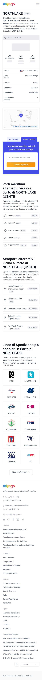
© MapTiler (16, 126)
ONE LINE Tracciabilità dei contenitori (18, 658)
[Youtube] (23, 519)
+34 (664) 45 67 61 (12, 509)
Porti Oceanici (8, 558)
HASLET (11, 223)
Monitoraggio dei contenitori (14, 529)
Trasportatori (8, 561)
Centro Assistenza (10, 599)
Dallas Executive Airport (14, 317)
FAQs (5, 595)
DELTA (10, 238)
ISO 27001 (7, 628)
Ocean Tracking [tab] (29, 139)
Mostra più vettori (21, 472)
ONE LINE (31, 413)
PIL (30, 461)
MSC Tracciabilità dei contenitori (16, 638)
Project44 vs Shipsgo (11, 587)
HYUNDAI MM (30, 429)
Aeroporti (6, 569)
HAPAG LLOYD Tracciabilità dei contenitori (20, 650)
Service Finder (8, 533)
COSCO (11, 413)
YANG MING (11, 445)
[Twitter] (8, 519)
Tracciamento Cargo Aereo (14, 537)
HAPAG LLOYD (31, 397)
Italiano (30, 664)
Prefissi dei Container (11, 565)
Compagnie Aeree (10, 573)
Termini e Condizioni (11, 613)
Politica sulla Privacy (11, 617)
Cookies (6, 624)
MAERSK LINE (30, 381)
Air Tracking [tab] (13, 139)
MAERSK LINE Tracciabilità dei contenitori (20, 642)
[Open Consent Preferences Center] (17, 664)
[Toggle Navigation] (37, 4)
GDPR (5, 621)
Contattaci (7, 603)
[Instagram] (18, 519)
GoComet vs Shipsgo (11, 583)
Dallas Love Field (15, 299)
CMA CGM (11, 397)
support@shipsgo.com (13, 514)
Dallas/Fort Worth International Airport (16, 287)
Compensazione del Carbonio (15, 541)
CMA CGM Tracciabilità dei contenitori (18, 646)
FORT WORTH (13, 230)
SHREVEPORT (13, 245)
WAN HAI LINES (30, 445)
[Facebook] (13, 519)
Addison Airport (14, 309)
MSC (11, 381)
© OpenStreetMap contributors (29, 126)
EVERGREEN (11, 429)
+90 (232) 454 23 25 (13, 500)
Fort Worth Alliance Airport (15, 327)
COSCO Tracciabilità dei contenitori (17, 654)
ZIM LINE (11, 461)
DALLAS (11, 215)
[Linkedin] (4, 519)
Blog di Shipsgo (9, 591)
